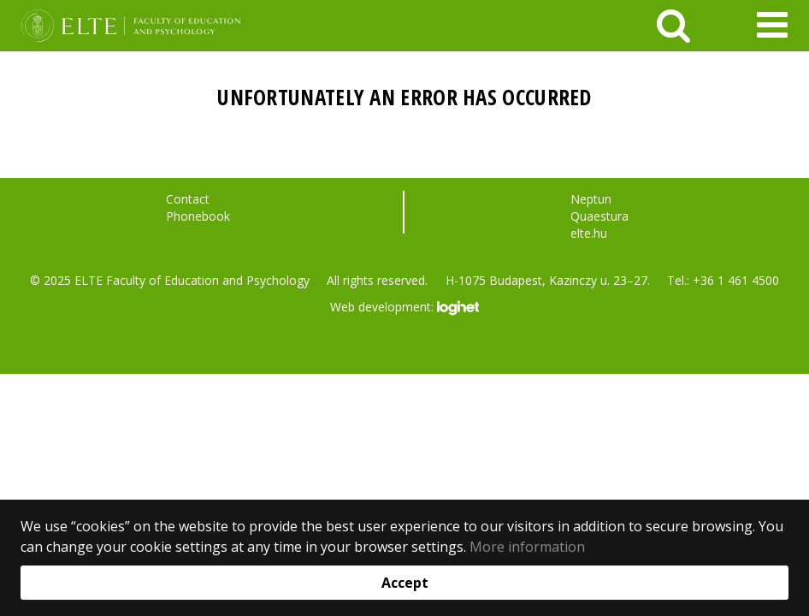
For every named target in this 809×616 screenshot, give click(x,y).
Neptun (590, 199)
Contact (188, 199)
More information (527, 546)
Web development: (404, 308)
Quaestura (599, 216)
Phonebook (198, 216)
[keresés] (673, 25)
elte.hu (588, 233)
